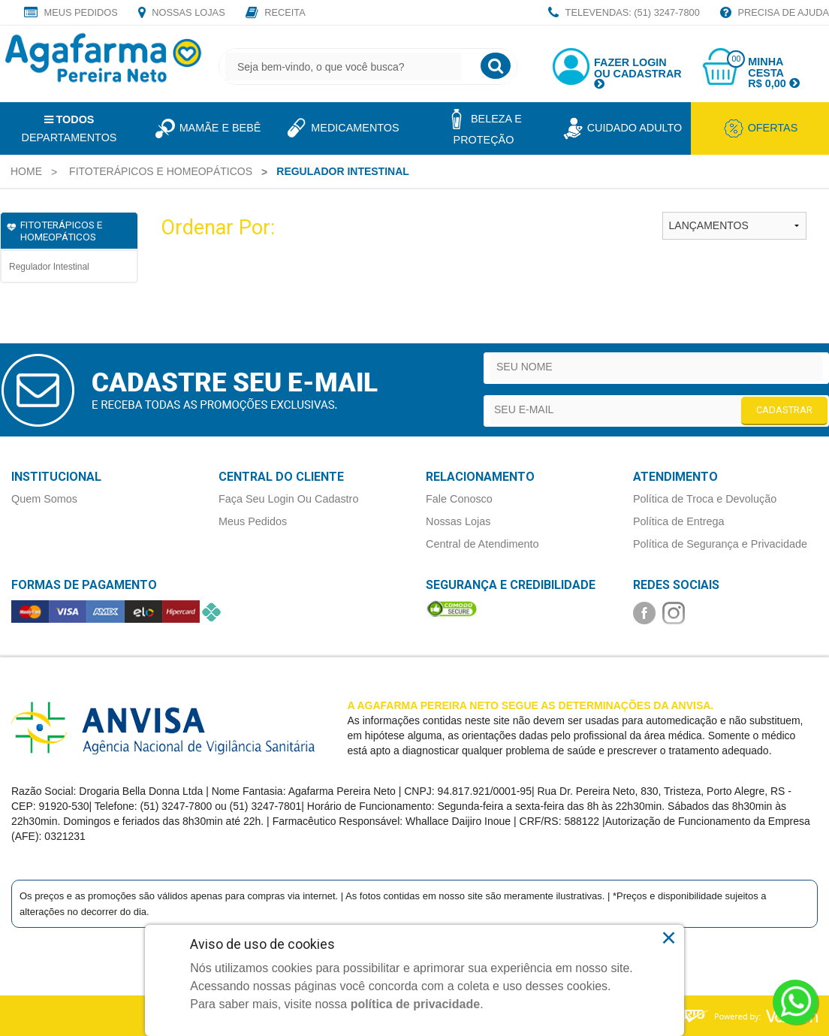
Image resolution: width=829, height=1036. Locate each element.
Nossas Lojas (181, 13)
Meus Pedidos (71, 13)
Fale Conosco (459, 499)
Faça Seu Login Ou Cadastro (288, 499)
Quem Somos (44, 499)
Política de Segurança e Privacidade (720, 544)
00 (735, 59)
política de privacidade (416, 1004)
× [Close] (669, 938)
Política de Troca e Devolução (704, 499)
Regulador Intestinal (49, 266)
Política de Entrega (679, 521)
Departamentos (69, 128)
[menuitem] (26, 171)
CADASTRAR (784, 409)
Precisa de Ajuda (774, 13)
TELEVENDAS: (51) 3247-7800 (624, 13)
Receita (276, 13)
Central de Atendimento (482, 544)
